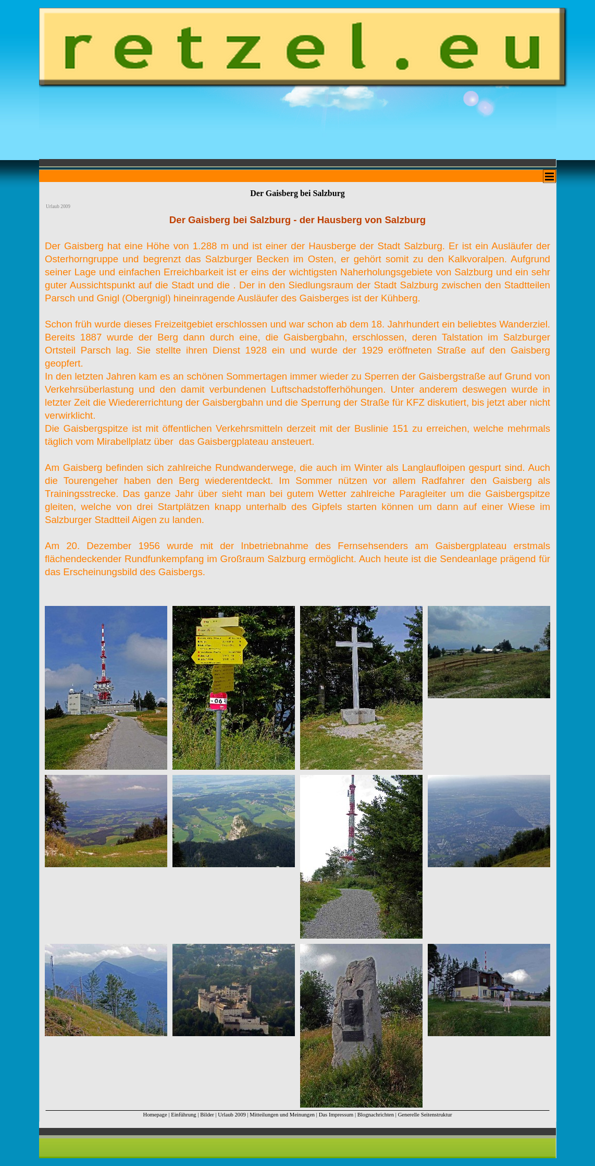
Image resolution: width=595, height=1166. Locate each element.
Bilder (207, 1115)
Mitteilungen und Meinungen (282, 1115)
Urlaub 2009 (232, 1115)
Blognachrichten (375, 1115)
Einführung (183, 1115)
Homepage (155, 1115)
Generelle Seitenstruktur (425, 1115)
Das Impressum (336, 1115)
